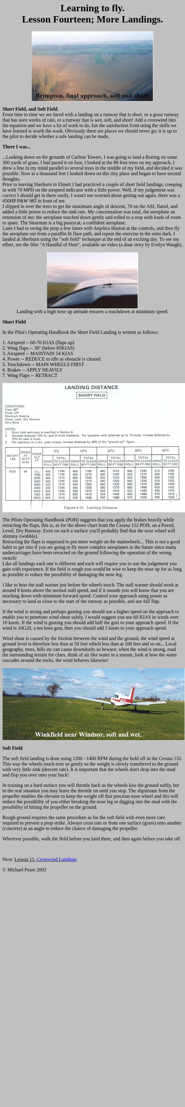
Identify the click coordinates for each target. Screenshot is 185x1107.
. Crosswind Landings (46, 859)
